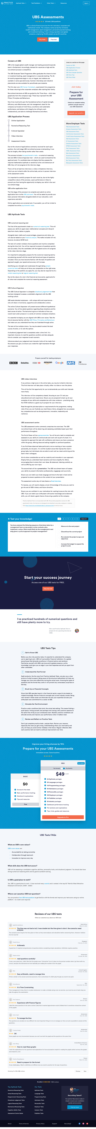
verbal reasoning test (14, 273)
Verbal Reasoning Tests (14, 1095)
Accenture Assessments (73, 155)
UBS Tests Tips (70, 75)
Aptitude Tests (39, 1092)
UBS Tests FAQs (70, 77)
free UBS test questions (26, 899)
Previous (78, 1073)
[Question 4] (73, 519)
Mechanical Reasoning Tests (16, 1108)
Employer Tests (39, 1108)
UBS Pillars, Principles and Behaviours (42, 320)
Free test (54, 39)
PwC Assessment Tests (72, 148)
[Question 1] (59, 519)
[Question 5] (77, 519)
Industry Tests (39, 1112)
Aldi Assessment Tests (72, 139)
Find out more (75, 1109)
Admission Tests (39, 1102)
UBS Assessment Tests (72, 131)
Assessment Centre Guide (15, 1115)
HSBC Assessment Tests (73, 151)
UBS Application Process (73, 67)
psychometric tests (28, 205)
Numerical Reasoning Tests (16, 1092)
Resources (64, 3)
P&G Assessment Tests (72, 126)
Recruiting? (67, 1125)
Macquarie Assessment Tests (74, 163)
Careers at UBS (70, 65)
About (9, 1125)
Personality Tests (39, 1105)
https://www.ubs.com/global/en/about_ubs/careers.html (39, 505)
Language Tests (39, 1095)
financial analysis (30, 237)
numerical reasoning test (41, 226)
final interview (56, 481)
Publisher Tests (39, 1115)
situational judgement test (43, 292)
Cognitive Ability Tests (14, 1112)
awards (46, 885)
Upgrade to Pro (63, 818)
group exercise (44, 435)
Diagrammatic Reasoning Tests (17, 1098)
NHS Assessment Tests (72, 158)
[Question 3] (68, 519)
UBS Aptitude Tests (71, 70)
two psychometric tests (29, 155)
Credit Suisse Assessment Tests (75, 136)
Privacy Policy (40, 1125)
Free (25, 805)
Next (85, 1073)
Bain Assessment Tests (72, 153)
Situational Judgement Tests (16, 1102)
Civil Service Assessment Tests (75, 134)
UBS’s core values (13, 850)
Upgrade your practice (76, 113)
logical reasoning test (31, 273)
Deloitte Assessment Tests (73, 143)
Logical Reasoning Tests (15, 1105)
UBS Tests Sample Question (74, 72)
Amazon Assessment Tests (73, 129)
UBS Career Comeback (27, 87)
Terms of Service (24, 1125)
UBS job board (28, 194)
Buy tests (42, 39)
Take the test (48, 589)
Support (54, 1125)
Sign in (86, 3)
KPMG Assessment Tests (73, 146)
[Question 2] (64, 519)
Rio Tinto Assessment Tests (74, 160)
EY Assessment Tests (72, 141)
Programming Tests (40, 1098)
